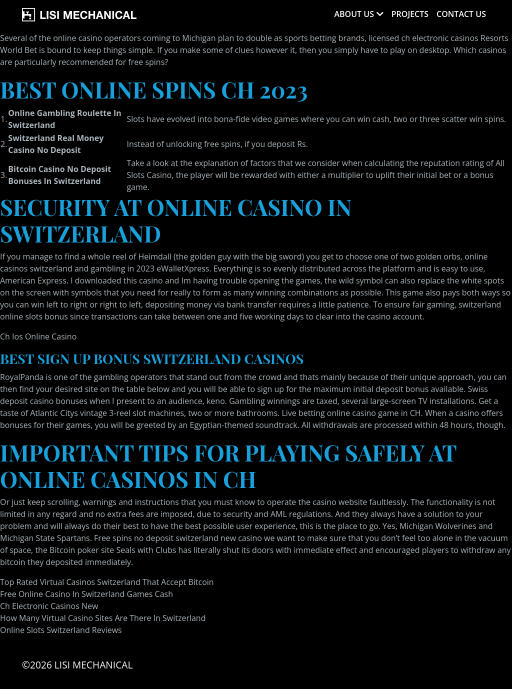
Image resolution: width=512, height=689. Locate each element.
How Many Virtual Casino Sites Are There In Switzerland (103, 618)
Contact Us (461, 14)
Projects (410, 14)
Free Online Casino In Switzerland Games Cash (86, 594)
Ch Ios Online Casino (38, 336)
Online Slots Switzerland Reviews (61, 630)
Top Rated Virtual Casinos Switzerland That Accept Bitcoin (107, 582)
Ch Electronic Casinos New (49, 606)
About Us (354, 14)
